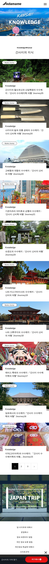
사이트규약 (24, 552)
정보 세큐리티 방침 (24, 537)
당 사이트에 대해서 (24, 527)
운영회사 (24, 532)
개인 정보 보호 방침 (24, 542)
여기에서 (36, 559)
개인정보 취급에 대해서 (24, 547)
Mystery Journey (9, 62)
